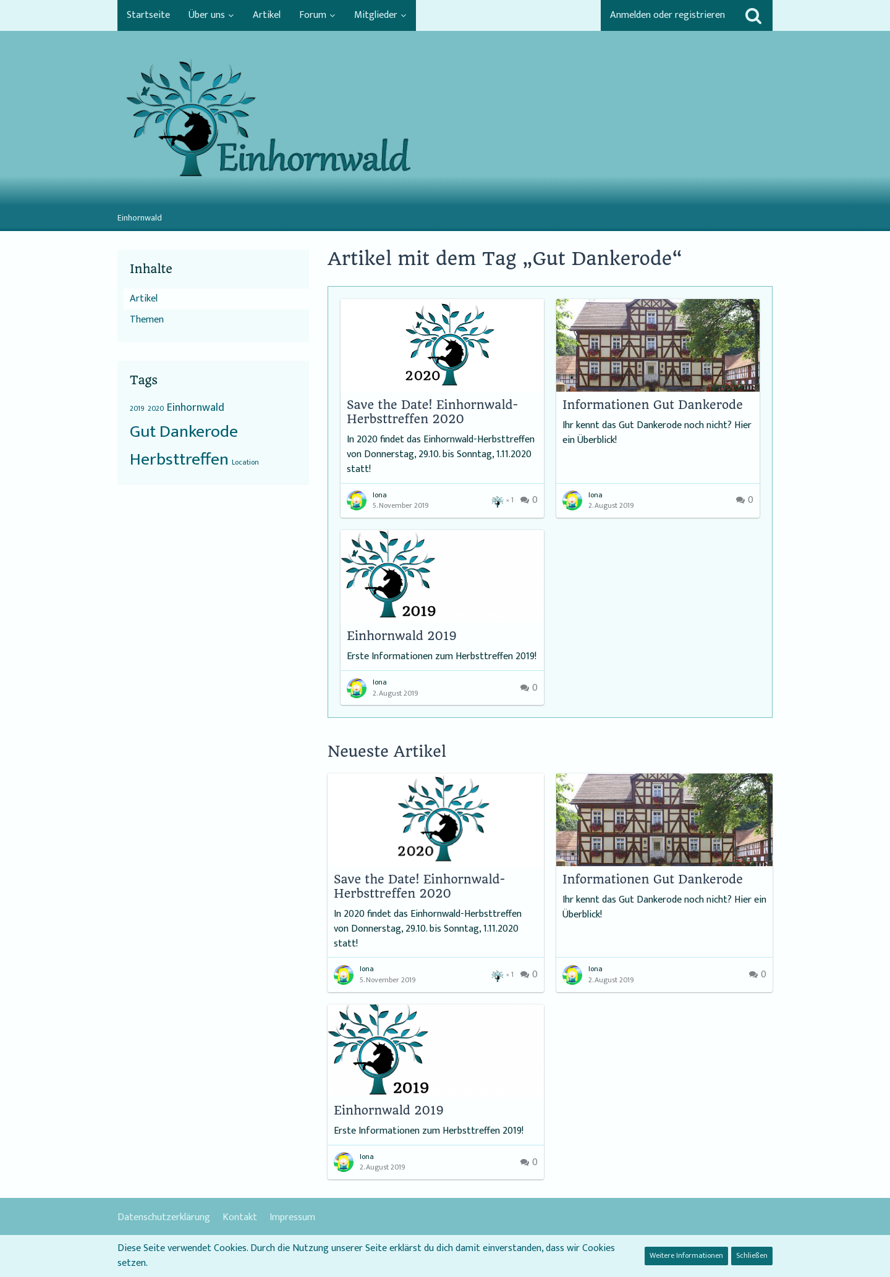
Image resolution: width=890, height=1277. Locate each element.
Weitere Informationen (686, 1255)
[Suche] (753, 15)
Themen (147, 319)
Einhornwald (195, 407)
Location (245, 462)
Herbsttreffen (179, 459)
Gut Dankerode (184, 431)
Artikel (144, 298)
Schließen (752, 1255)
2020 (156, 408)
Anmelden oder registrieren (667, 15)
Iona (380, 495)
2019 (137, 408)
